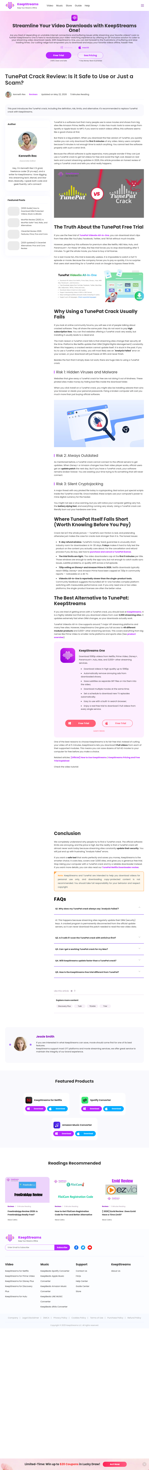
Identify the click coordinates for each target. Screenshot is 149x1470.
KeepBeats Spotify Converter (54, 1270)
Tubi (80, 1006)
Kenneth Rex (19, 94)
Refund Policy (134, 1317)
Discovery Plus (64, 1006)
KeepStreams (134, 611)
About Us (115, 1270)
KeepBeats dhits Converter (53, 1306)
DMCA (46, 1317)
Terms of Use (96, 1317)
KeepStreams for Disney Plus (19, 1281)
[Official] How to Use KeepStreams (89, 757)
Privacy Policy (60, 1317)
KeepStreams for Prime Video (20, 1276)
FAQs (78, 1276)
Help (87, 5)
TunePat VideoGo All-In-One (94, 235)
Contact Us (81, 1270)
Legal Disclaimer (30, 1317)
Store (69, 5)
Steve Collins (12, 1220)
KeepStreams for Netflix (17, 1270)
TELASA (92, 1006)
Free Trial (78, 723)
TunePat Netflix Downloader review (120, 867)
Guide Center (82, 1286)
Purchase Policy (115, 1317)
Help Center (82, 1281)
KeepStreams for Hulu (16, 1296)
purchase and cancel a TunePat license (110, 551)
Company (13, 1317)
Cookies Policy (78, 1317)
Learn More (99, 730)
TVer (105, 1006)
